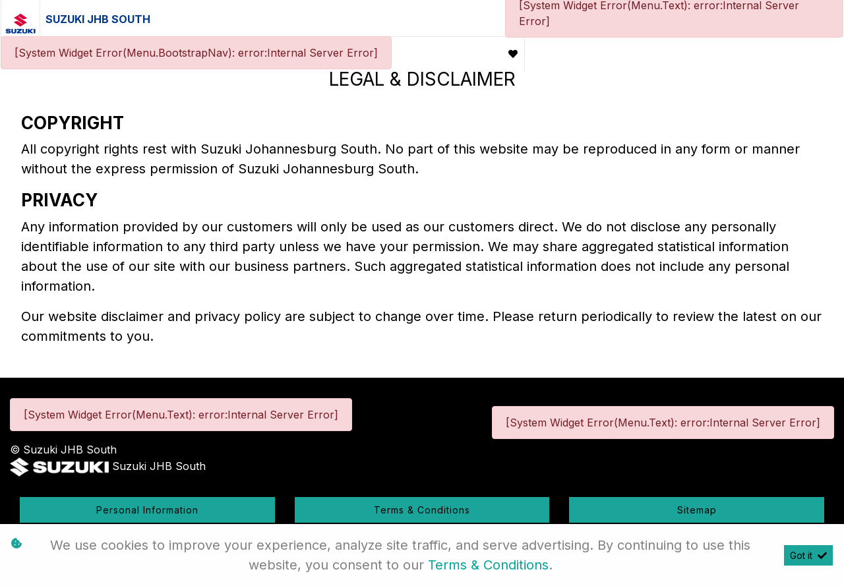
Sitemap (697, 509)
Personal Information (147, 509)
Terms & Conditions (422, 509)
